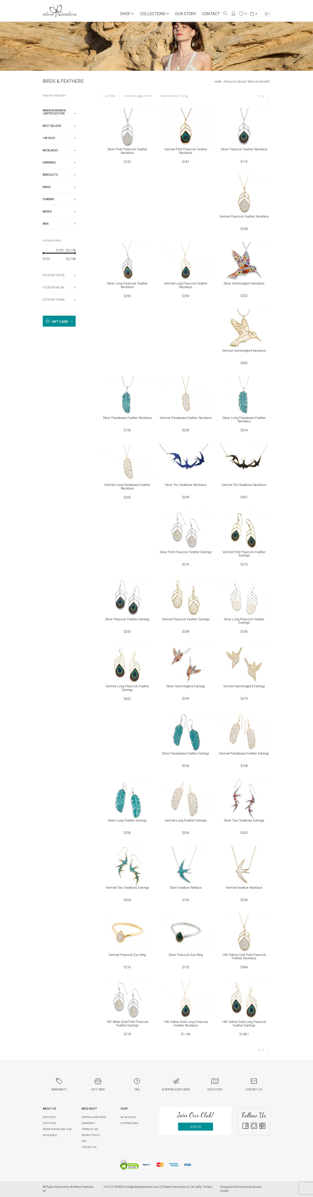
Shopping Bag (129, 1123)
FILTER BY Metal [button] (59, 288)
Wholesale (50, 1135)
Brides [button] (59, 212)
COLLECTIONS (154, 14)
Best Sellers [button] (59, 126)
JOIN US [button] (195, 1126)
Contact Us (89, 1147)
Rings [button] (59, 187)
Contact (211, 14)
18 (181, 96)
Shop (127, 14)
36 (186, 96)
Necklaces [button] (59, 150)
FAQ (84, 1141)
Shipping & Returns (94, 1117)
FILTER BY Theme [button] (59, 300)
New (140, 96)
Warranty (88, 1123)
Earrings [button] (59, 163)
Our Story (185, 14)
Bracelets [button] (59, 175)
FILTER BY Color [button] (59, 275)
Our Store (49, 1123)
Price (148, 96)
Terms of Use (90, 1129)
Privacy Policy (91, 1135)
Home (217, 82)
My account (128, 1117)
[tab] (59, 112)
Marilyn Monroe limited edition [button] (59, 112)
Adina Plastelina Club (57, 1129)
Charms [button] (59, 199)
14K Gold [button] (59, 138)
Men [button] (59, 224)
